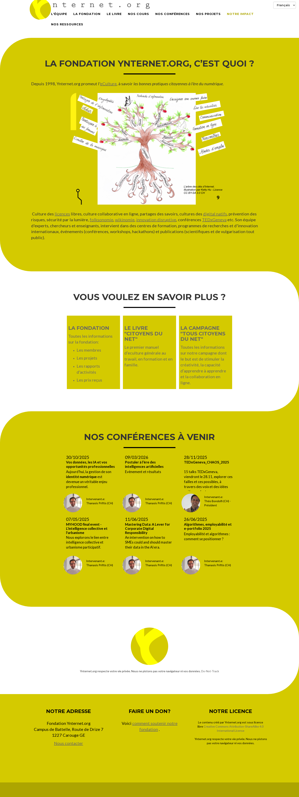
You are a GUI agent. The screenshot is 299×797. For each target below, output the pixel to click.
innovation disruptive (156, 219)
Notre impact (240, 17)
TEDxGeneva (214, 219)
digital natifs (215, 213)
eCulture (108, 83)
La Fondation (86, 17)
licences (62, 213)
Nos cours (138, 17)
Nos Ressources (67, 27)
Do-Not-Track (210, 671)
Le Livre (114, 17)
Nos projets (208, 17)
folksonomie (101, 219)
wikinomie (125, 219)
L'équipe (59, 17)
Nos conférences (172, 17)
